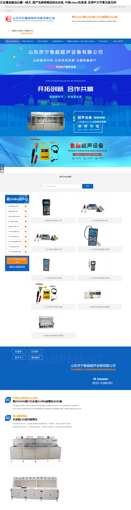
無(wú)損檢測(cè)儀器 (13, 208)
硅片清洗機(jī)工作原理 (18, 465)
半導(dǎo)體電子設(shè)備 (14, 203)
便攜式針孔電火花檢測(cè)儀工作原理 (22, 457)
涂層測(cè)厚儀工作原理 (18, 443)
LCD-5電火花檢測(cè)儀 (13, 223)
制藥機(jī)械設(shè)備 (13, 198)
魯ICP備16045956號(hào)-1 (48, 497)
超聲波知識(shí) (47, 482)
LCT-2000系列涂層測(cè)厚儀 (14, 228)
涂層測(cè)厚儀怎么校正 (18, 450)
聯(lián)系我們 (122, 7)
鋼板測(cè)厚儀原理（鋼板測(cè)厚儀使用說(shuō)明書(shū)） (29, 447)
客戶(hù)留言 (34, 485)
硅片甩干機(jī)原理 (16, 461)
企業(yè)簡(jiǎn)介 (24, 482)
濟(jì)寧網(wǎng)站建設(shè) (13, 500)
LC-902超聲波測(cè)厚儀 (13, 233)
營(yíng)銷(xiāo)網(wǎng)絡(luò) (19, 485)
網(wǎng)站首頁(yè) (11, 482)
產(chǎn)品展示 (113, 7)
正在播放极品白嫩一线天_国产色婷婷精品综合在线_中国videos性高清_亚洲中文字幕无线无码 (58, 2)
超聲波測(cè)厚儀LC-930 (13, 213)
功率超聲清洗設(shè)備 (13, 193)
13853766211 (119, 20)
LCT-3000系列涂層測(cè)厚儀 (14, 238)
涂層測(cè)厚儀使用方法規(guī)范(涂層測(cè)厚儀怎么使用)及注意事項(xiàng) (34, 454)
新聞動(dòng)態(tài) (60, 482)
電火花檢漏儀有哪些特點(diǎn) (20, 468)
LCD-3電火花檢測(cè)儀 (13, 218)
